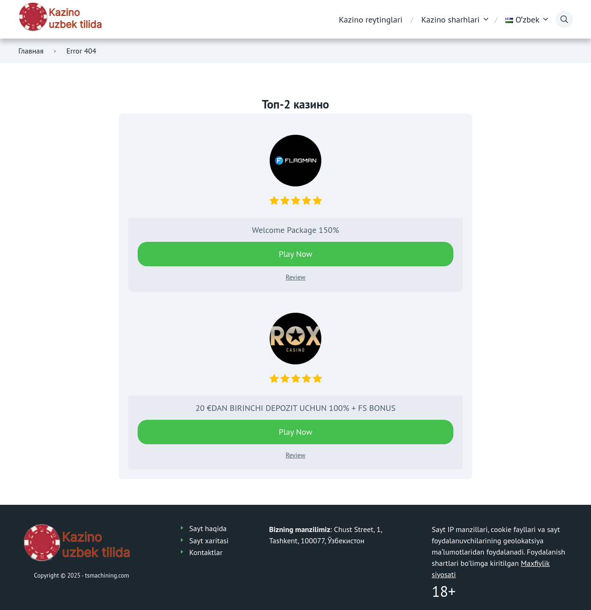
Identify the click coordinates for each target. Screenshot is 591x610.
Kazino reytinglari (370, 19)
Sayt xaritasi (209, 540)
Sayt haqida (208, 528)
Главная (31, 50)
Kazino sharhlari (450, 19)
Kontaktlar (206, 552)
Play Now (295, 253)
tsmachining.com (107, 575)
